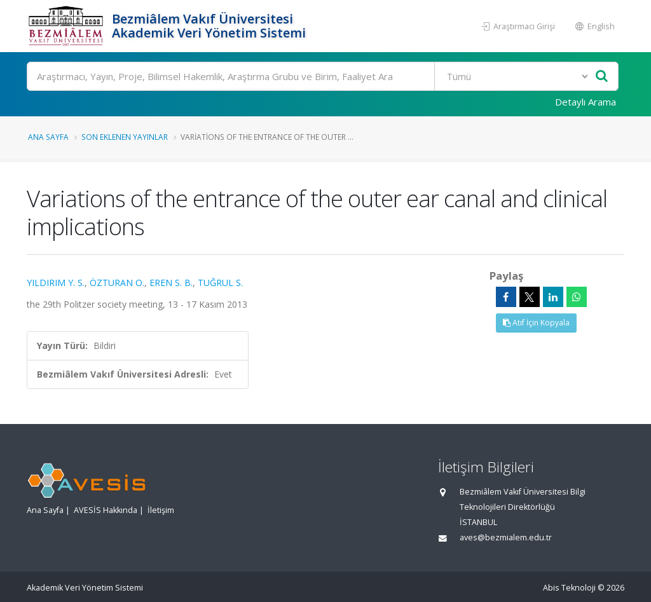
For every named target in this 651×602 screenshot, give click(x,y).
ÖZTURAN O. (117, 283)
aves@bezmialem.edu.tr (506, 537)
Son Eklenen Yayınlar (124, 137)
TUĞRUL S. (220, 283)
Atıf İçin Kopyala (536, 322)
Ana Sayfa (48, 137)
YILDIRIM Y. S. (56, 283)
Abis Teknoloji (569, 587)
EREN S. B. (171, 283)
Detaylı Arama (585, 101)
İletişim (160, 510)
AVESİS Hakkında (105, 510)
